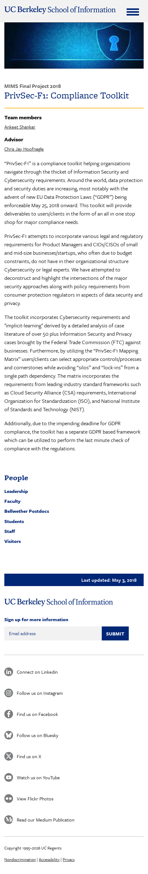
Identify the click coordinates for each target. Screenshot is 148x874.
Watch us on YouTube (38, 777)
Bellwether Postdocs (26, 511)
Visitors (12, 541)
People (16, 477)
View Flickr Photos (35, 798)
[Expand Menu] (132, 11)
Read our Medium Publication (45, 819)
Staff (9, 531)
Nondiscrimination (20, 859)
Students (14, 521)
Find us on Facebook (37, 714)
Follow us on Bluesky (37, 735)
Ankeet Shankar (19, 126)
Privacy (69, 859)
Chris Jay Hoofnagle (24, 148)
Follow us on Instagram (40, 693)
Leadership (16, 491)
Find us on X (29, 756)
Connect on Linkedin (37, 671)
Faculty (12, 501)
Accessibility (49, 859)
